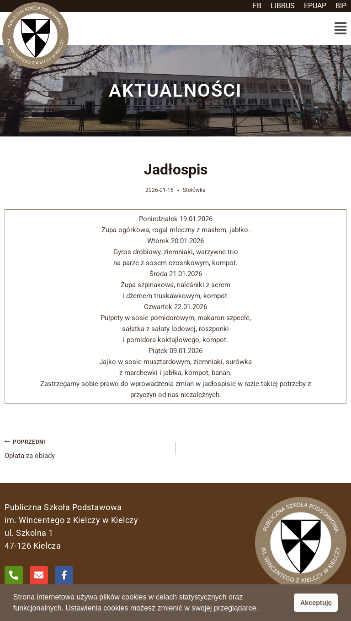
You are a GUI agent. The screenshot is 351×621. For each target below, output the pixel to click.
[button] (340, 28)
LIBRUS (283, 5)
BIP (340, 5)
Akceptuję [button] (316, 602)
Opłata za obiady (87, 448)
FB (257, 5)
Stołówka (194, 190)
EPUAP (315, 5)
